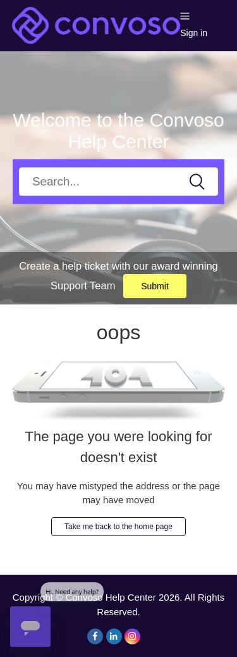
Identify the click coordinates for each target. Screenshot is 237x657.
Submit (155, 286)
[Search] (118, 181)
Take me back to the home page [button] (118, 526)
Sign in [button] (193, 33)
